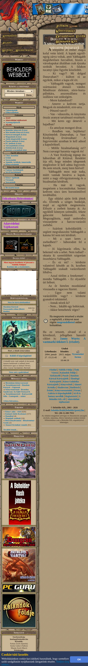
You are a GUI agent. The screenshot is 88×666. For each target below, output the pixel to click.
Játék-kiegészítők (13, 139)
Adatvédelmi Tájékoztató (11, 225)
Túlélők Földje (65, 369)
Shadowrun (62, 387)
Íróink (8, 158)
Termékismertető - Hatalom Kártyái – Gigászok (16, 386)
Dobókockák (11, 148)
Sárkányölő (55, 375)
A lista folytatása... (11, 401)
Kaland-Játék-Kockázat (15, 414)
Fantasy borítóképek (14, 170)
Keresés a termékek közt (16, 150)
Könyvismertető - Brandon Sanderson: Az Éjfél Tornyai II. (16, 390)
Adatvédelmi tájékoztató (69, 400)
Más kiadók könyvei (14, 132)
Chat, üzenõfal (12, 155)
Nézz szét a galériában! (19, 372)
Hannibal (9, 416)
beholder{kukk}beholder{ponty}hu (67, 410)
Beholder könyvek (13, 130)
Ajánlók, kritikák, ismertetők (18, 162)
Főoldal (53, 369)
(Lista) (24, 130)
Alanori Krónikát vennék (16, 425)
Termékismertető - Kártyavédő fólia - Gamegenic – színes (17, 395)
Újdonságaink (11, 110)
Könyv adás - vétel (13, 411)
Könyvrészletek (12, 164)
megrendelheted (66, 322)
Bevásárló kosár (12, 187)
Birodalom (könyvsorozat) (17, 383)
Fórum (77, 390)
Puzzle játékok (12, 141)
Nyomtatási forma (78, 355)
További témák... (10, 430)
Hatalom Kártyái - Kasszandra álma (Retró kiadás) (13, 309)
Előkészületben (12, 112)
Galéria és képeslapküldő (60, 393)
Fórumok (10, 180)
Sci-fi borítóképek (13, 172)
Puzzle (65, 375)
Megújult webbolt (13, 418)
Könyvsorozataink (63, 390)
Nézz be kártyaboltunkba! (19, 302)
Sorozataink (11, 160)
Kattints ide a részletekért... (19, 267)
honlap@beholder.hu (19, 639)
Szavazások (10, 182)
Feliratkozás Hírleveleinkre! (17, 198)
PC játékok (10, 143)
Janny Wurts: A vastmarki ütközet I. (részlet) (64, 340)
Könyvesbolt (66, 384)
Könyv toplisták (12, 177)
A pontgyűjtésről (13, 122)
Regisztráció (71, 396)
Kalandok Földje (68, 372)
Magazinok (10, 137)
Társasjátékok (12, 145)
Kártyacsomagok (13, 134)
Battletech (75, 387)
